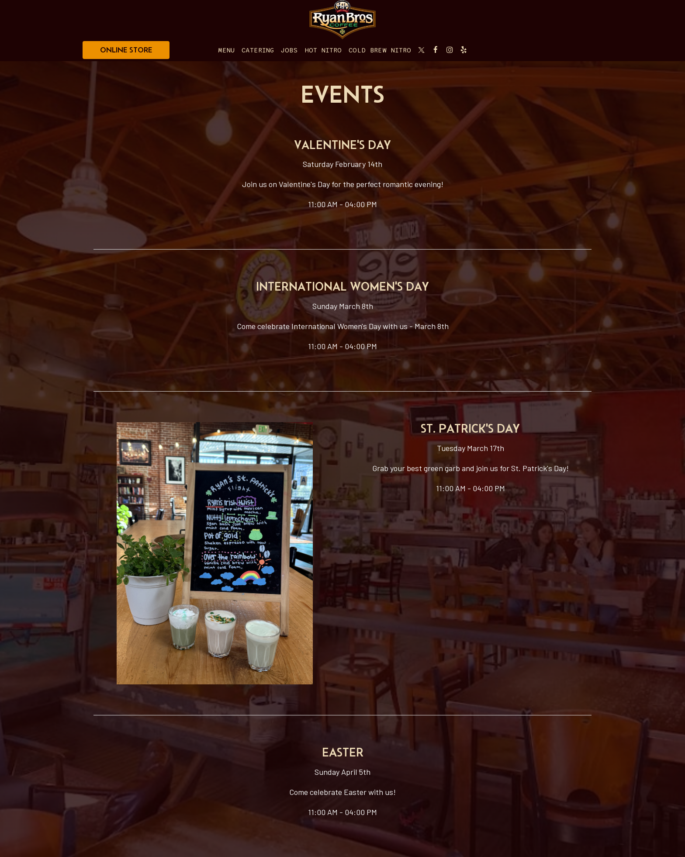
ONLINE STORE (126, 49)
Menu (226, 50)
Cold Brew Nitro (380, 50)
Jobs (289, 50)
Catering (258, 50)
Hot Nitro (323, 50)
